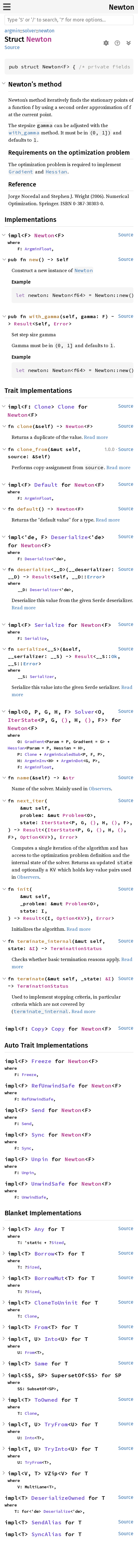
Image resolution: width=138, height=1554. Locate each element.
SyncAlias (46, 1534)
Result (23, 324)
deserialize (33, 569)
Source (12, 47)
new (33, 259)
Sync (38, 1134)
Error (61, 324)
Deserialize (69, 537)
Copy (38, 1028)
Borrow (44, 1253)
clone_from (32, 449)
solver (29, 31)
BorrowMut (49, 1278)
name (23, 778)
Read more (96, 437)
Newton (121, 7)
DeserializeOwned (58, 1497)
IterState (23, 719)
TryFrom (56, 1424)
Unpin (39, 1159)
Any (39, 1229)
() (64, 719)
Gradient (34, 741)
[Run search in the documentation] (69, 20)
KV (44, 837)
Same (41, 1363)
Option (29, 837)
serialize (30, 649)
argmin (12, 31)
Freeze (41, 1061)
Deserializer (44, 589)
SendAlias (46, 1522)
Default (46, 484)
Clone (42, 406)
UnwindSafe (48, 1183)
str (70, 778)
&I (32, 948)
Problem (73, 815)
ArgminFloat (38, 249)
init (23, 889)
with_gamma (44, 316)
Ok (114, 656)
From (41, 1327)
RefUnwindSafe (53, 1085)
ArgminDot (72, 760)
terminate (30, 979)
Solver (84, 711)
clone (24, 426)
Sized (57, 1242)
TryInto (56, 1448)
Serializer (42, 676)
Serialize (49, 624)
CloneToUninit (56, 1302)
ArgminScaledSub (62, 754)
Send (38, 1110)
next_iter (30, 801)
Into (51, 1338)
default (27, 509)
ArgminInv (36, 760)
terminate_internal (44, 941)
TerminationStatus (76, 948)
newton (46, 31)
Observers (100, 788)
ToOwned (46, 1399)
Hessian (16, 748)
